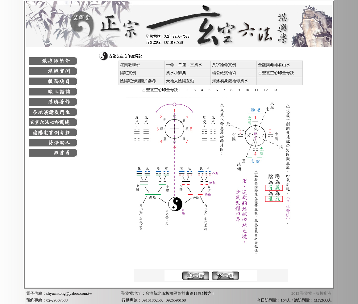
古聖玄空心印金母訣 (276, 72)
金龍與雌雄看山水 (274, 64)
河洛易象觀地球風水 (230, 80)
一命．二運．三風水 (184, 64)
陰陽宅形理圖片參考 (138, 80)
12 (266, 89)
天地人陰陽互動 (180, 80)
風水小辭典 (176, 72)
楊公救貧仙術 (224, 72)
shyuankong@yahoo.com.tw (69, 293)
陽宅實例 (128, 72)
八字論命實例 (224, 64)
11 (257, 89)
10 (247, 89)
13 (275, 89)
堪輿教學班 (130, 64)
